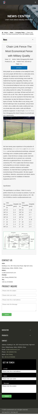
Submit (7, 314)
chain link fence (29, 111)
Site (21, 64)
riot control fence (18, 149)
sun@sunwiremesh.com (9, 272)
